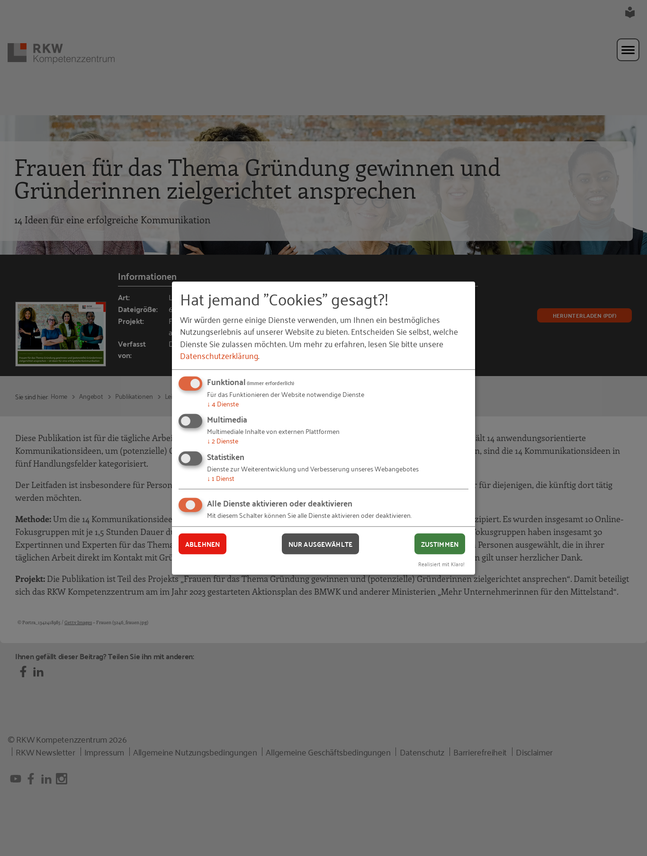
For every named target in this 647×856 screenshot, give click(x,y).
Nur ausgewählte (320, 543)
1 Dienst (220, 478)
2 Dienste (222, 440)
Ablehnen (202, 543)
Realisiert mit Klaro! (441, 564)
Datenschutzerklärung (219, 355)
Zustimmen (439, 543)
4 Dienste (223, 403)
